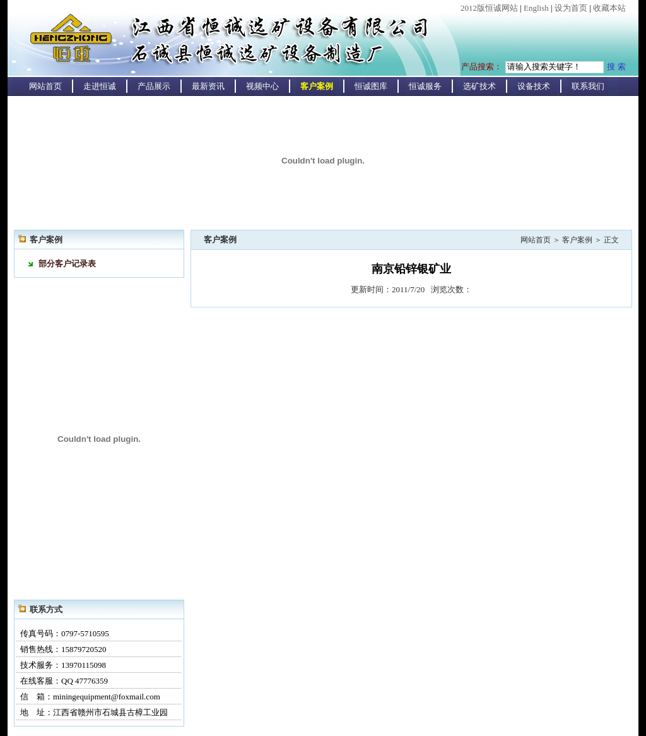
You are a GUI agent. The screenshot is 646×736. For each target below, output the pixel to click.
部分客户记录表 (67, 263)
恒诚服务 (425, 86)
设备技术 (533, 86)
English (536, 8)
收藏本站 (609, 8)
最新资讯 (208, 86)
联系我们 (588, 86)
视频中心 (262, 86)
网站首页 (45, 86)
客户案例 (316, 86)
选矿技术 (479, 86)
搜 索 (616, 66)
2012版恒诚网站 (489, 8)
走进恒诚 (99, 86)
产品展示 (154, 86)
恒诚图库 (371, 86)
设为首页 (571, 8)
